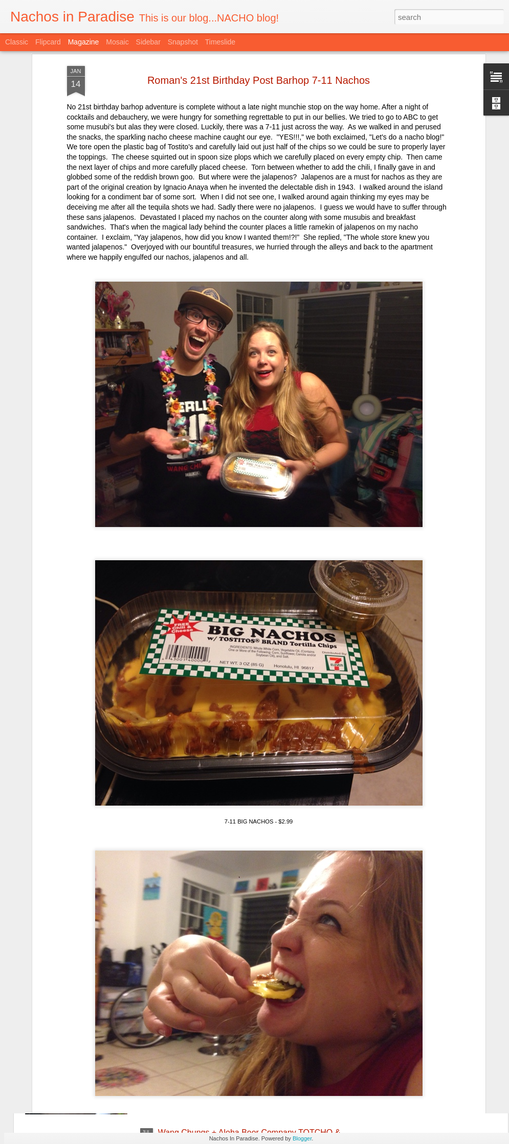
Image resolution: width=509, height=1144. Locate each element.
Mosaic (117, 42)
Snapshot (183, 42)
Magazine (83, 42)
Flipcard (48, 42)
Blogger (302, 1138)
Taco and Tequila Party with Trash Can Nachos (242, 1016)
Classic (16, 42)
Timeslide (220, 42)
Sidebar (148, 42)
